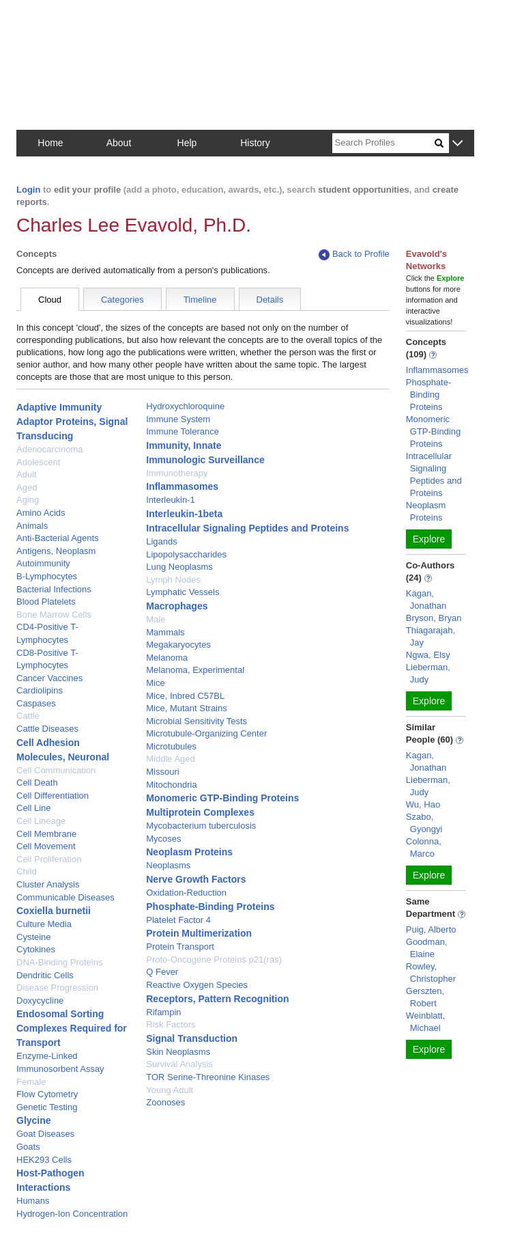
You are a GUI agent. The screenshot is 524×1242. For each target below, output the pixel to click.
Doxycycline (39, 1000)
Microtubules (171, 746)
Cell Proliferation (48, 859)
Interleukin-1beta (184, 513)
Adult (26, 474)
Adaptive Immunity (59, 407)
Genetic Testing (46, 1107)
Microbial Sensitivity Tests (196, 721)
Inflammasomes (182, 486)
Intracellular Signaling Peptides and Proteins (247, 528)
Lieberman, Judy (428, 673)
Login (28, 189)
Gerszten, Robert (425, 997)
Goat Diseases (45, 1134)
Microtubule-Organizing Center (206, 733)
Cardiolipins (39, 690)
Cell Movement (46, 846)
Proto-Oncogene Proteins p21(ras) (214, 959)
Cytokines (35, 949)
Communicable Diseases (65, 897)
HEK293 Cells (44, 1160)
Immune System (178, 419)
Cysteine (33, 937)
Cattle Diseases (47, 728)
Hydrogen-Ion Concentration (72, 1214)
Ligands (161, 541)
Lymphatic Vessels (182, 592)
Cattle (28, 715)
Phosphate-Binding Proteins (210, 906)
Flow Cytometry (47, 1094)
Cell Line (33, 808)
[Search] (383, 143)
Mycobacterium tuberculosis (201, 825)
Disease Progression (57, 987)
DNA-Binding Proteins (59, 962)
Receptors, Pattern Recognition (217, 998)
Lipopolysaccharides (186, 554)
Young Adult (169, 1090)
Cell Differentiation (52, 795)
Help (187, 142)
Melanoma (167, 657)
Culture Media (44, 924)
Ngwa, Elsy (428, 655)
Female (31, 1082)
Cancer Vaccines (49, 678)
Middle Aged (170, 759)
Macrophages (176, 606)
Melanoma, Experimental (195, 670)
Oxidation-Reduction (186, 892)
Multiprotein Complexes (200, 812)
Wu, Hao (423, 804)
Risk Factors (170, 1024)
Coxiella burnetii (53, 910)
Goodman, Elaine (427, 948)
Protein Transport (180, 946)
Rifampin (163, 1012)
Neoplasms (168, 865)
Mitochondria (171, 784)
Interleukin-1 (170, 500)
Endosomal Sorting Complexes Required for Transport (71, 1028)
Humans (32, 1201)
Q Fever (162, 972)
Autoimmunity (43, 563)
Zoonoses (165, 1102)
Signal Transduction (191, 1038)
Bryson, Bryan (434, 618)
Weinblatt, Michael (426, 1021)
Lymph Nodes (173, 580)
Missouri (162, 772)
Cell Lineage (41, 821)
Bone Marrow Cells (53, 614)
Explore (429, 539)
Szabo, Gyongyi (424, 823)
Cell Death (37, 782)
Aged (26, 487)
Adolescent (38, 462)
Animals (32, 526)
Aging (27, 500)
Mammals (165, 632)
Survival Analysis (179, 1064)
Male (155, 619)
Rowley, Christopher (431, 972)
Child (26, 871)
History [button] (255, 142)
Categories (122, 299)
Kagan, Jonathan (426, 599)
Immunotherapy (176, 473)
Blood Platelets (46, 601)
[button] (457, 144)
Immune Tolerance (182, 431)
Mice (155, 683)
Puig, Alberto (431, 929)
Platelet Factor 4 (178, 920)
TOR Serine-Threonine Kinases (208, 1077)
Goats (28, 1147)
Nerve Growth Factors (196, 879)
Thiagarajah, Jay (430, 636)
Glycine (33, 1120)
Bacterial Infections (53, 589)
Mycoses (163, 838)
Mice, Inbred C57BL (185, 696)
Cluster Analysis (47, 884)
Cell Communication (56, 770)
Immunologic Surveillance (205, 459)
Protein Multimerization (199, 933)
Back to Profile (354, 254)
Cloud (49, 299)
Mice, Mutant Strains (186, 708)
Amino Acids (41, 513)
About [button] (119, 142)
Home (50, 142)
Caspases (36, 703)
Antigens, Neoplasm (56, 551)
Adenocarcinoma (49, 449)
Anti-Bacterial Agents (57, 538)
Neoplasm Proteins (189, 851)
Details (270, 299)
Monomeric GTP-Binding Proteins (222, 797)
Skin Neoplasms (178, 1052)
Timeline (200, 299)
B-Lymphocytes (46, 576)
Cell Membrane (46, 834)
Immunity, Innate (183, 445)
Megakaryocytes (178, 644)
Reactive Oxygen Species (197, 985)
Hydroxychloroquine (185, 406)
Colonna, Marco (423, 847)
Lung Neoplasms (179, 567)
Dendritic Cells (45, 975)
